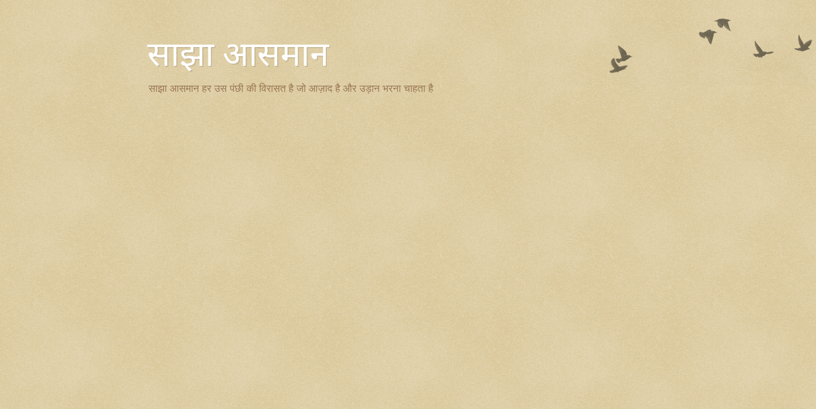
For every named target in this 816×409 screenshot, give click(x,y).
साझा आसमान (238, 54)
